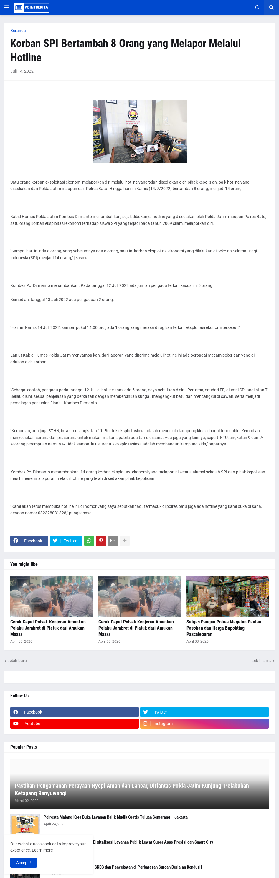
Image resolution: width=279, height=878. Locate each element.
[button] (7, 8)
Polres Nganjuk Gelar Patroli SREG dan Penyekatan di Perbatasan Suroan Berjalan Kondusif (123, 867)
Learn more (42, 850)
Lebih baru (17, 660)
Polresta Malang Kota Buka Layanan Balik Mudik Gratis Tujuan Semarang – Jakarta (116, 817)
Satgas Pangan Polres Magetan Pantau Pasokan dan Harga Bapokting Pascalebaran (223, 628)
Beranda (18, 31)
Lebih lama (262, 660)
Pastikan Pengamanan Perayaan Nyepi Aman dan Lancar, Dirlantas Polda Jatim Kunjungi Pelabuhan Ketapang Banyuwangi (132, 789)
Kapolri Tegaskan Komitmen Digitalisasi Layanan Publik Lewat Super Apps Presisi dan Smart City (128, 842)
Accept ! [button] (23, 862)
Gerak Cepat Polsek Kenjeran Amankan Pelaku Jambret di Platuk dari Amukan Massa (48, 628)
